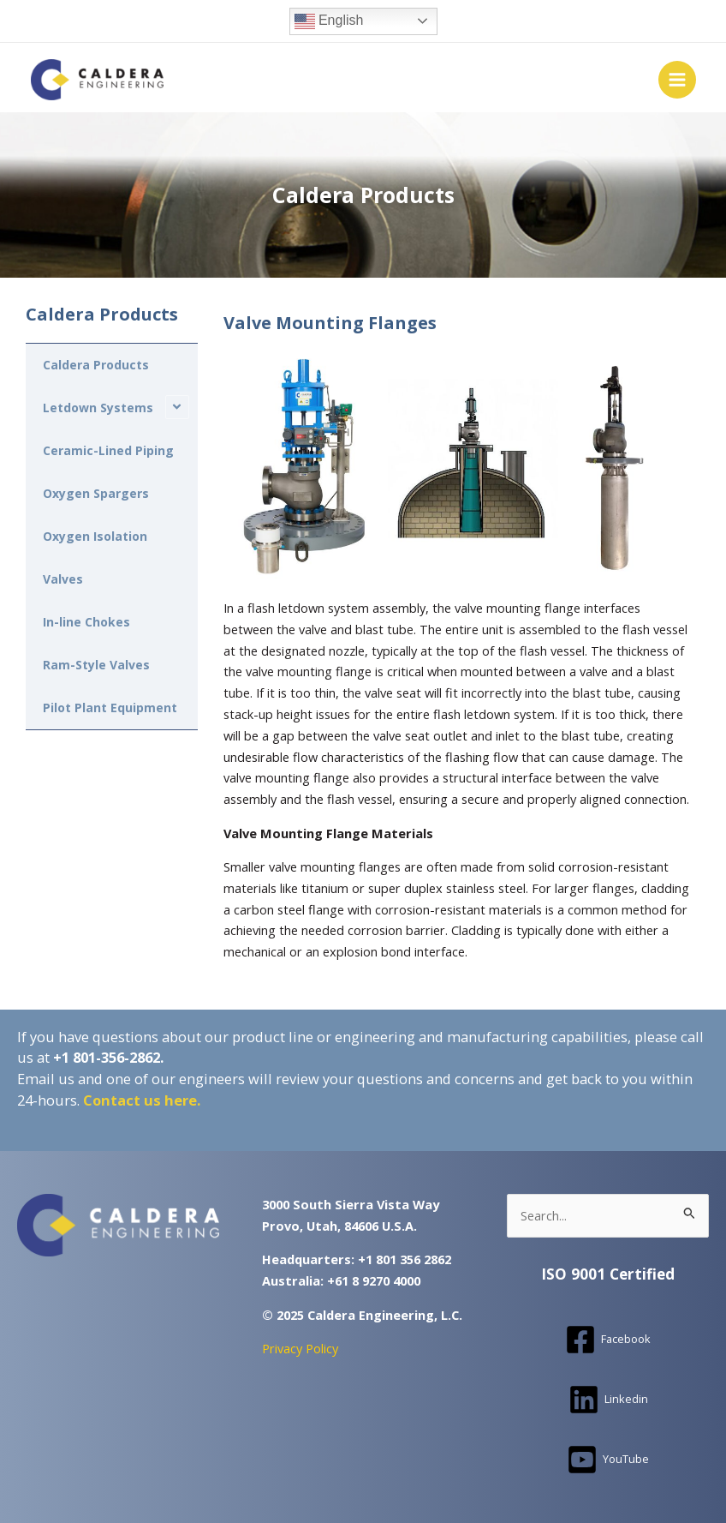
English (329, 21)
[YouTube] (608, 1459)
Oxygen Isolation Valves (95, 556)
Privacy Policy (300, 1347)
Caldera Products (96, 364)
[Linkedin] (608, 1399)
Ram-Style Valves (96, 664)
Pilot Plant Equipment (110, 707)
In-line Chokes (86, 621)
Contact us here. (141, 1099)
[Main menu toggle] (677, 80)
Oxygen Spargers (96, 492)
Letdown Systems (98, 407)
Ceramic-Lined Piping (108, 449)
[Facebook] (607, 1339)
